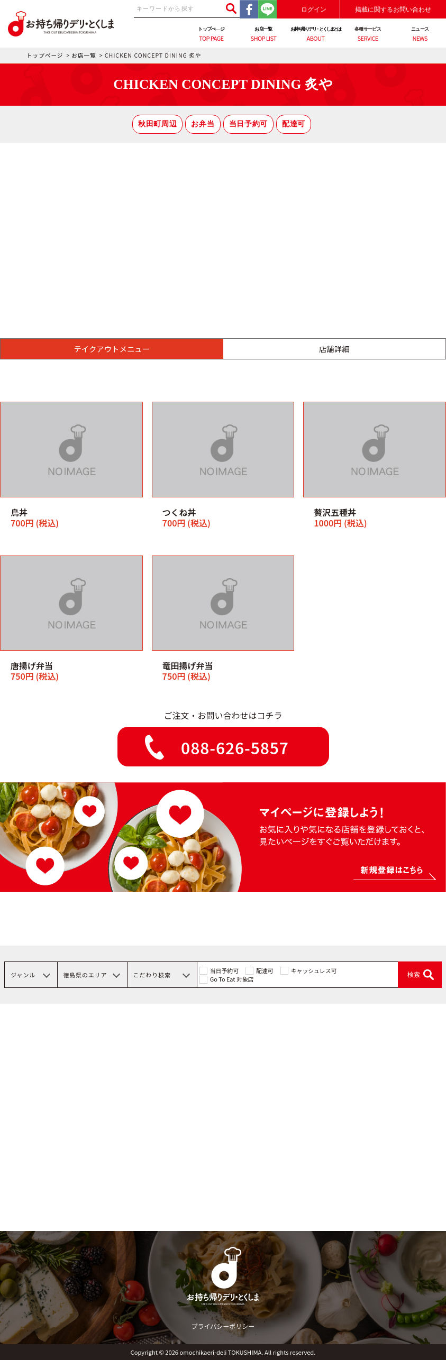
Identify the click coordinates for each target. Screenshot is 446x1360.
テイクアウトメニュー (112, 348)
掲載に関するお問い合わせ (393, 9)
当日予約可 (248, 124)
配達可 (293, 124)
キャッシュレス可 (314, 970)
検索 (413, 974)
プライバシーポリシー (223, 1325)
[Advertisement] (223, 222)
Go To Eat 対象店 (232, 979)
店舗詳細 (334, 348)
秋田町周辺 (157, 124)
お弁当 (202, 124)
